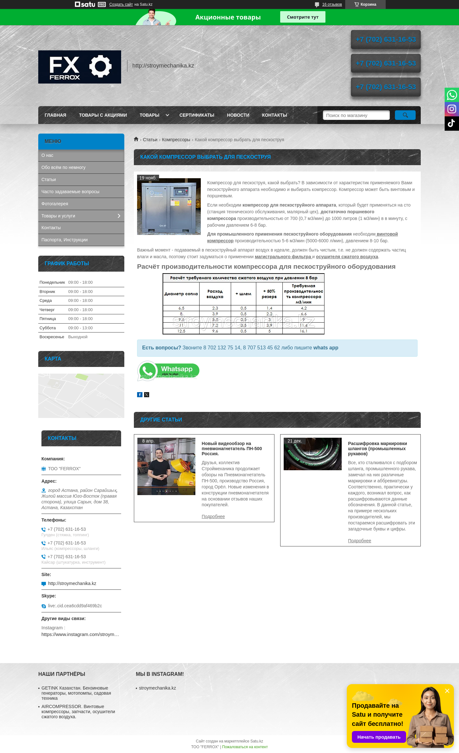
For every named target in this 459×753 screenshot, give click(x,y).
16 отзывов (332, 4)
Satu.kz (256, 741)
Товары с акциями (103, 115)
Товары (149, 115)
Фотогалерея (54, 203)
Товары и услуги (58, 215)
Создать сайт (121, 4)
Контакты (274, 115)
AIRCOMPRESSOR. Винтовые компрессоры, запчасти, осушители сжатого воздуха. (78, 711)
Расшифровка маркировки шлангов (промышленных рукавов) (377, 448)
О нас (47, 155)
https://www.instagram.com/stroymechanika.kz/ (81, 634)
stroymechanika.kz (157, 688)
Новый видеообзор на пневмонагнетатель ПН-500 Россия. (232, 448)
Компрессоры (176, 139)
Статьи (150, 139)
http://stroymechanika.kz (72, 583)
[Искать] (405, 115)
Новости (238, 115)
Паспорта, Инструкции (64, 239)
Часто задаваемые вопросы (70, 191)
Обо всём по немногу (63, 167)
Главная (55, 115)
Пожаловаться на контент (245, 747)
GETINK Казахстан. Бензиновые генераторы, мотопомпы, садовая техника (76, 693)
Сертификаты (196, 115)
